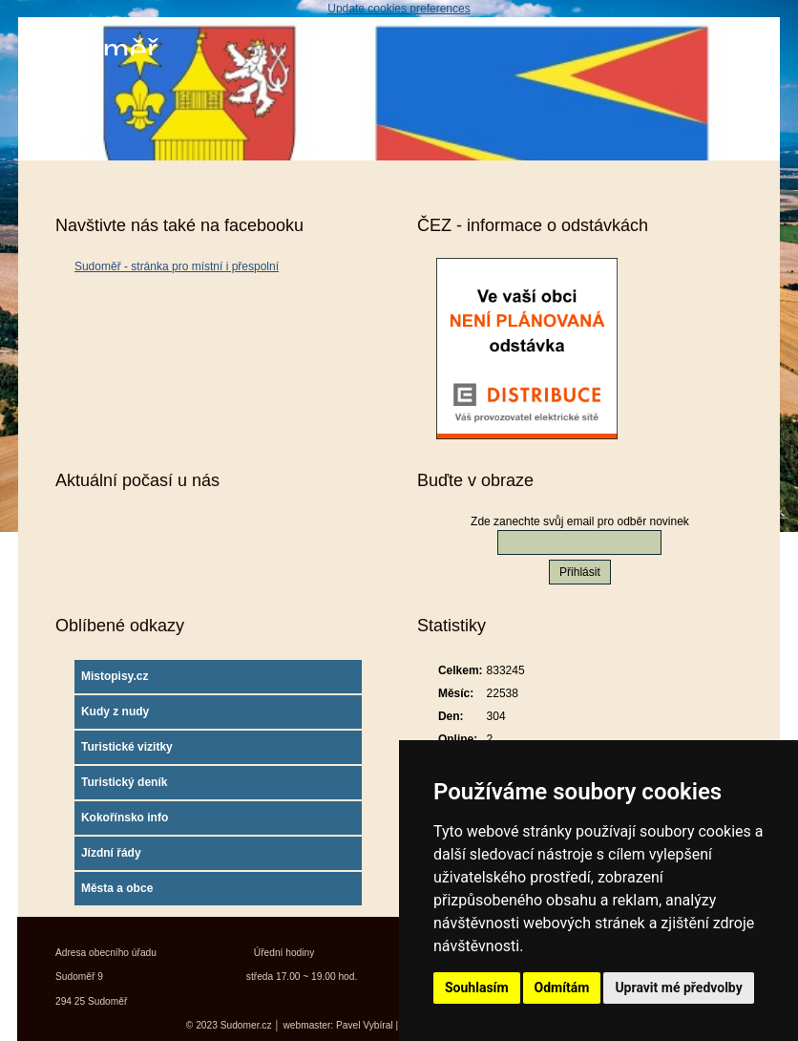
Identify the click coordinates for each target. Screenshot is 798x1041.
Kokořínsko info (124, 817)
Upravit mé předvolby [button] (678, 987)
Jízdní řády (111, 853)
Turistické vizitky (127, 747)
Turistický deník (124, 782)
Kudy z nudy (115, 711)
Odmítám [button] (562, 987)
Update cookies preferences (398, 8)
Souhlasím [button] (477, 987)
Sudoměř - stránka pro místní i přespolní (176, 266)
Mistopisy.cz (114, 676)
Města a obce (117, 888)
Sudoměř (93, 50)
